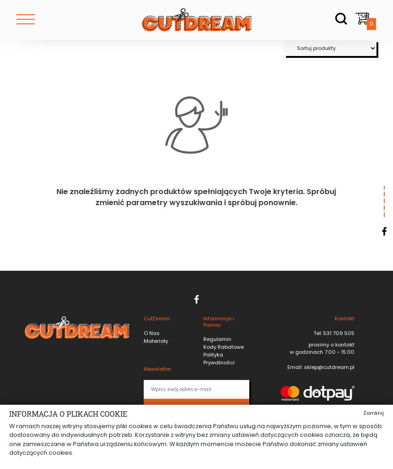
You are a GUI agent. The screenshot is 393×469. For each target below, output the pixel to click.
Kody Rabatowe (223, 347)
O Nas (152, 333)
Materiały (156, 341)
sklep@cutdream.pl (328, 367)
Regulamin (217, 339)
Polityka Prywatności (219, 358)
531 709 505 (338, 333)
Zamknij (373, 413)
